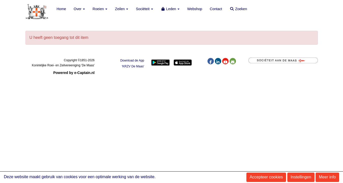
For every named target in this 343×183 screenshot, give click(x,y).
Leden (170, 9)
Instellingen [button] (301, 177)
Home (61, 9)
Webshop (194, 9)
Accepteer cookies (266, 177)
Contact (216, 9)
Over (79, 9)
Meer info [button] (327, 177)
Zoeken (238, 9)
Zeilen (121, 9)
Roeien (100, 9)
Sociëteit (144, 9)
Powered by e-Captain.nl (74, 73)
